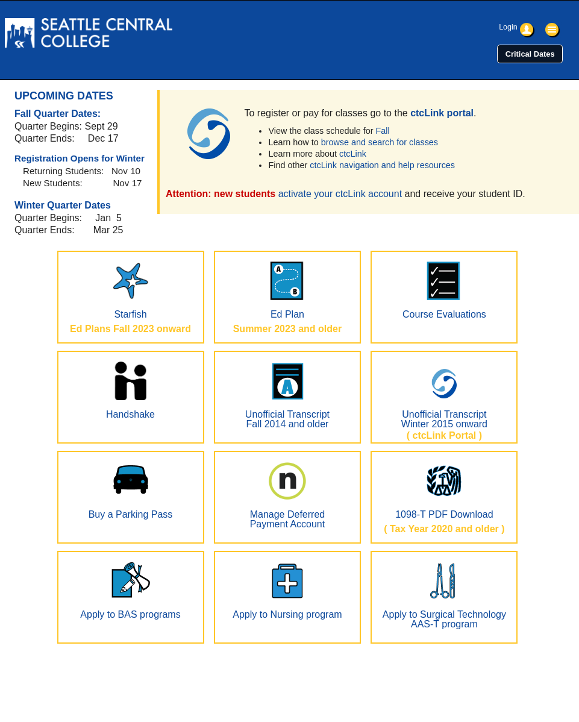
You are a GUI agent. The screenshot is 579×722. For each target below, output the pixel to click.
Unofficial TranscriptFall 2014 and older (287, 395)
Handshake (130, 390)
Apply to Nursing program (287, 591)
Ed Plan (287, 290)
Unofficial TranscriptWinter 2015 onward (444, 395)
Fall (383, 131)
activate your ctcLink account (340, 194)
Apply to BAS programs (130, 591)
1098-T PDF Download (444, 491)
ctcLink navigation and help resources (382, 165)
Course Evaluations (444, 290)
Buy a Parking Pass (131, 491)
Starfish (130, 290)
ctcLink (352, 154)
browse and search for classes (379, 142)
